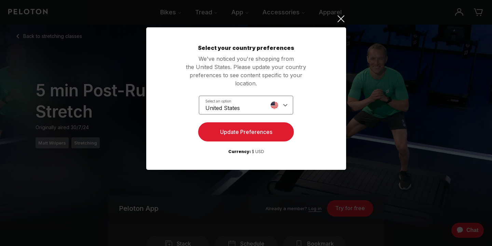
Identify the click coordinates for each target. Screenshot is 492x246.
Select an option (218, 101)
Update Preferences (246, 131)
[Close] (246, 18)
